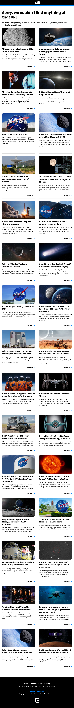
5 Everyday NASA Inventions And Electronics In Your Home (54, 520)
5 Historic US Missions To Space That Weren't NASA (16, 222)
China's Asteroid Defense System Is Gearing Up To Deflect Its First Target (55, 51)
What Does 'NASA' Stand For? (15, 134)
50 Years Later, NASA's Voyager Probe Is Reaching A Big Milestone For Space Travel (54, 609)
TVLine (36, 694)
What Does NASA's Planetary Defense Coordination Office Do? (17, 651)
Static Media (28, 687)
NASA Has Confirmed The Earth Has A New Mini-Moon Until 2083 (55, 135)
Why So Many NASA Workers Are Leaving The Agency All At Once (17, 352)
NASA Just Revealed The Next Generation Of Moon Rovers (15, 437)
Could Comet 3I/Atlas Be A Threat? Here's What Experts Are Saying (55, 265)
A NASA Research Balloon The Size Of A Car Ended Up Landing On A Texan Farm (17, 479)
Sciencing (43, 694)
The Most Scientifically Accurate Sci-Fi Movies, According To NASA (17, 93)
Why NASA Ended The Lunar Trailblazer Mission (15, 265)
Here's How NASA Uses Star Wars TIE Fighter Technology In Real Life (54, 437)
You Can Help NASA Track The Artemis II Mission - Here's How (16, 608)
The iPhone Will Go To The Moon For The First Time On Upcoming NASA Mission (55, 179)
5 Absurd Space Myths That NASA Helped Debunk (54, 93)
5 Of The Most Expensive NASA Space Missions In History (53, 222)
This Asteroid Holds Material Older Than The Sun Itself (18, 50)
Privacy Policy (45, 684)
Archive (34, 684)
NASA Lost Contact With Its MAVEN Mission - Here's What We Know (55, 651)
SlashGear (51, 694)
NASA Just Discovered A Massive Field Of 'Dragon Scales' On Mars (54, 352)
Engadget (22, 694)
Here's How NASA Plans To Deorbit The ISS (54, 394)
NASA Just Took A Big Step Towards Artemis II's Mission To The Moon (18, 394)
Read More (30, 66)
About (26, 684)
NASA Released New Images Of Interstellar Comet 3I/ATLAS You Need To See (54, 565)
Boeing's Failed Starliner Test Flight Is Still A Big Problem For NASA (18, 563)
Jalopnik (30, 694)
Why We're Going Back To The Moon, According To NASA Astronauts (15, 522)
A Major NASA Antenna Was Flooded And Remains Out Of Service (15, 179)
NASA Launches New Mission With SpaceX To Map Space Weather (54, 477)
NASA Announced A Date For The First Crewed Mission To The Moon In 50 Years (54, 309)
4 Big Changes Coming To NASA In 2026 (18, 307)
